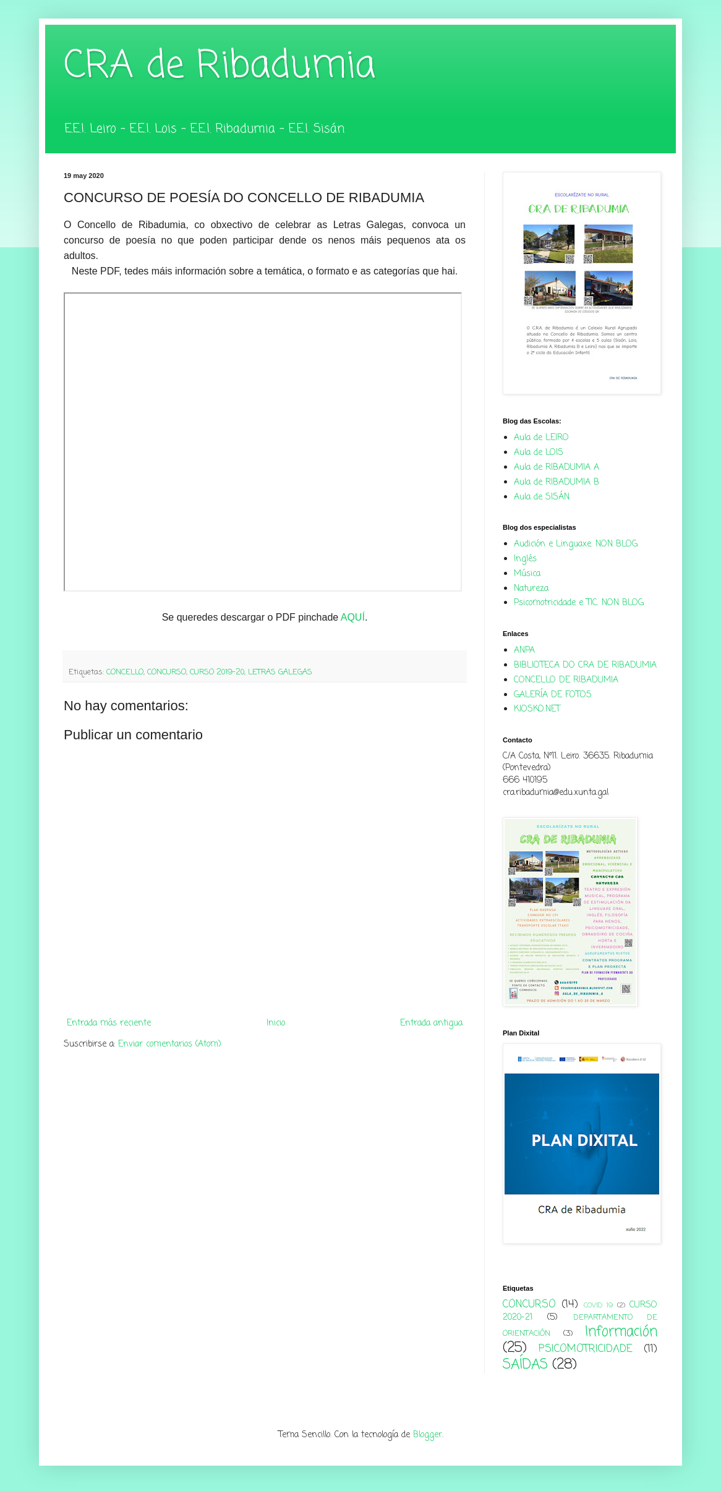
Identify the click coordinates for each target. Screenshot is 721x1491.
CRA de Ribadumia (219, 66)
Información (621, 1332)
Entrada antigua (431, 1023)
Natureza (531, 588)
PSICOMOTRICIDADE (586, 1349)
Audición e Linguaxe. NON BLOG (576, 544)
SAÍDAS (525, 1364)
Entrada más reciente (109, 1023)
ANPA (524, 650)
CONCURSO (166, 672)
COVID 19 (598, 1305)
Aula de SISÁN (542, 497)
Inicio (276, 1023)
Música (527, 573)
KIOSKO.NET (537, 709)
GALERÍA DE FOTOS (553, 695)
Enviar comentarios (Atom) (169, 1044)
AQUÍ (353, 617)
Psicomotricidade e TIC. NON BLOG (579, 603)
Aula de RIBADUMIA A (556, 467)
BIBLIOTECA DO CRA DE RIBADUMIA (585, 665)
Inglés (525, 559)
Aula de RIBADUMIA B (556, 482)
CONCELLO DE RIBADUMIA (566, 680)
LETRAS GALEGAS (280, 672)
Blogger (427, 1435)
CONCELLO (124, 672)
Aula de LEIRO (541, 437)
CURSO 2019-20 (217, 672)
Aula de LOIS (538, 452)
